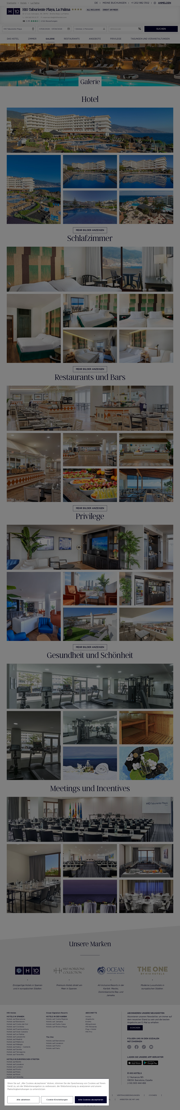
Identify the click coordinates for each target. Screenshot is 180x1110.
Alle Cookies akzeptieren (90, 1100)
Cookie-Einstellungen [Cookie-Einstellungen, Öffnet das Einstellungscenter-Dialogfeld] (57, 1100)
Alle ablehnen (23, 1100)
